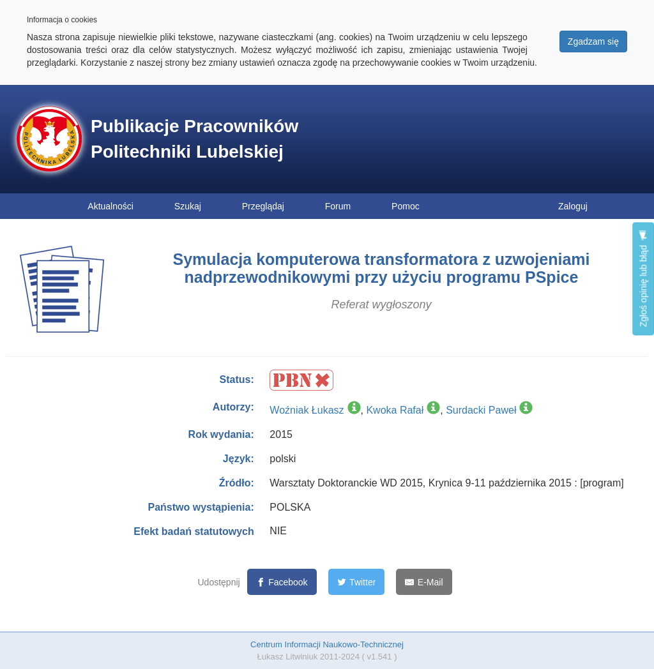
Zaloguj (573, 206)
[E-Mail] (424, 582)
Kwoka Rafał (394, 410)
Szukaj (187, 206)
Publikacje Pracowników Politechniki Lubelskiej (194, 139)
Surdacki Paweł (481, 410)
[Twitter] (356, 582)
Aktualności (110, 206)
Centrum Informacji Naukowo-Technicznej (327, 644)
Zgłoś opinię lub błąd (643, 278)
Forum (338, 206)
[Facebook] (282, 582)
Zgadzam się (593, 41)
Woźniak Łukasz (307, 410)
